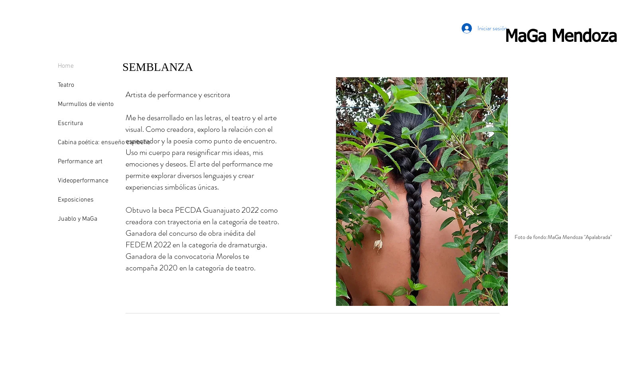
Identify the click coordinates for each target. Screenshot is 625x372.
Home (66, 66)
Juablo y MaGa (77, 219)
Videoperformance (83, 181)
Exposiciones (76, 200)
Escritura (70, 123)
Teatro (66, 85)
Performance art (80, 162)
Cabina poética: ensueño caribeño (89, 143)
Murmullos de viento (86, 104)
